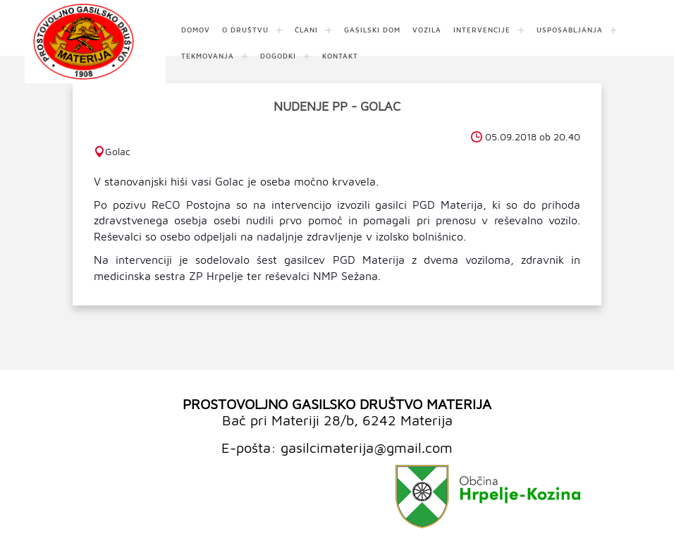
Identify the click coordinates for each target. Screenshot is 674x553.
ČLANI (306, 29)
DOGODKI (278, 55)
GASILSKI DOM (372, 29)
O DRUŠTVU (245, 29)
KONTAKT (340, 55)
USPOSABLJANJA (570, 29)
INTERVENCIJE (481, 29)
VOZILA (426, 29)
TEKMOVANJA (207, 55)
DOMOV (195, 29)
